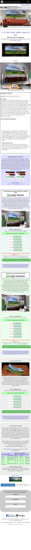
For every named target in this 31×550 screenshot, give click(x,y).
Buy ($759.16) (17, 407)
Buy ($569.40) (17, 236)
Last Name (15, 499)
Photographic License (18, 184)
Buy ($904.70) (17, 239)
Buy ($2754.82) (17, 250)
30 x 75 (16, 244)
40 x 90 (16, 250)
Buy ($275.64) (17, 396)
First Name (15, 494)
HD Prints (10, 184)
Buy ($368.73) (17, 399)
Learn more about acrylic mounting (15, 292)
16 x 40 (15, 236)
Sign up (15, 509)
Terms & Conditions (13, 257)
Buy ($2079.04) (17, 244)
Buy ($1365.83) (17, 242)
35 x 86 (16, 247)
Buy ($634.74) (17, 404)
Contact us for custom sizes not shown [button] (16, 260)
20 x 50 (15, 239)
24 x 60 (15, 242)
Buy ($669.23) (17, 323)
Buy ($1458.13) (17, 328)
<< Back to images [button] (8, 485)
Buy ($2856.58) (17, 334)
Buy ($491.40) (17, 401)
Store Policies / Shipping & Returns (15, 524)
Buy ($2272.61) (17, 331)
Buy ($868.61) (17, 326)
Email (15, 504)
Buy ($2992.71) (17, 336)
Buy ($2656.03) (17, 247)
